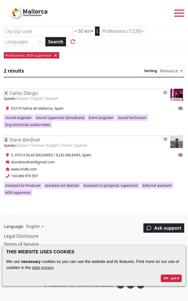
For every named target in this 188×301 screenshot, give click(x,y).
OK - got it (171, 278)
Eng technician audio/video (27, 124)
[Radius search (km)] (84, 31)
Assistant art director (62, 185)
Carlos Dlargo (24, 93)
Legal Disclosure (21, 236)
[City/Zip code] (38, 31)
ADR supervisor (18, 192)
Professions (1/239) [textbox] (122, 31)
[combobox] (124, 31)
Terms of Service (21, 244)
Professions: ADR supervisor (31, 55)
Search (55, 42)
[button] (34, 226)
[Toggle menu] (179, 14)
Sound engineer (18, 117)
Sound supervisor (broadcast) (60, 117)
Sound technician (132, 117)
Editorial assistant (157, 185)
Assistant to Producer (23, 185)
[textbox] (21, 41)
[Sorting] (171, 71)
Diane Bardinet (25, 140)
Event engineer (101, 117)
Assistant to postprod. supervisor (110, 185)
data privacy (42, 267)
